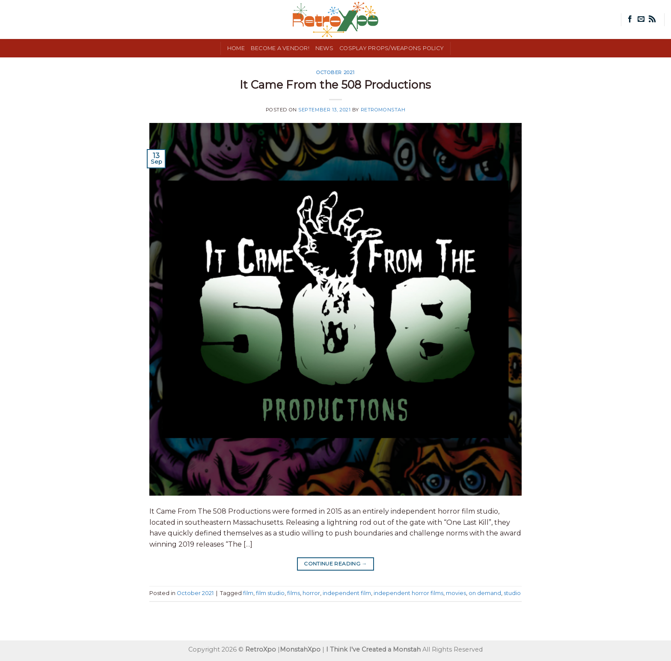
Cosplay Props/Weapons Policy (391, 48)
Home (236, 48)
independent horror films (408, 593)
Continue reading (335, 563)
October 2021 (335, 72)
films (293, 593)
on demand (485, 593)
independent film (347, 593)
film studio (270, 593)
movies (456, 593)
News (324, 48)
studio (512, 593)
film (248, 593)
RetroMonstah (383, 110)
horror (311, 593)
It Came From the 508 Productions (335, 84)
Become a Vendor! (280, 48)
